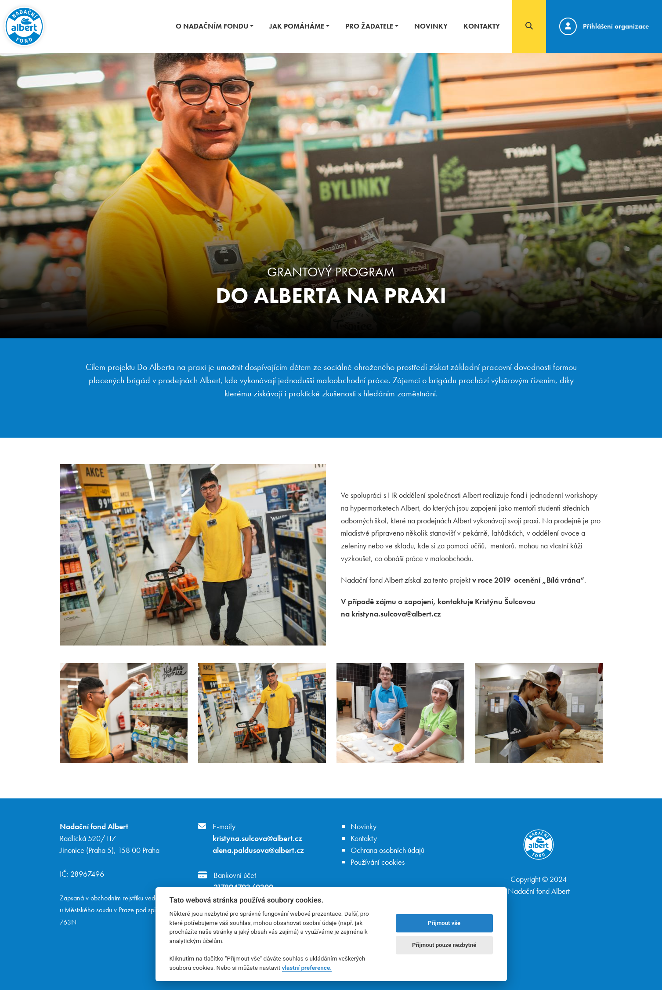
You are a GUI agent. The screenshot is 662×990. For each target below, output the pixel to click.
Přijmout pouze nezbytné (444, 945)
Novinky (431, 26)
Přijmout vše (444, 923)
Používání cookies (378, 862)
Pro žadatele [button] (369, 26)
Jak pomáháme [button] (296, 26)
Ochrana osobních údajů (387, 850)
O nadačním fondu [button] (212, 26)
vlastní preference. (307, 967)
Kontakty (481, 26)
